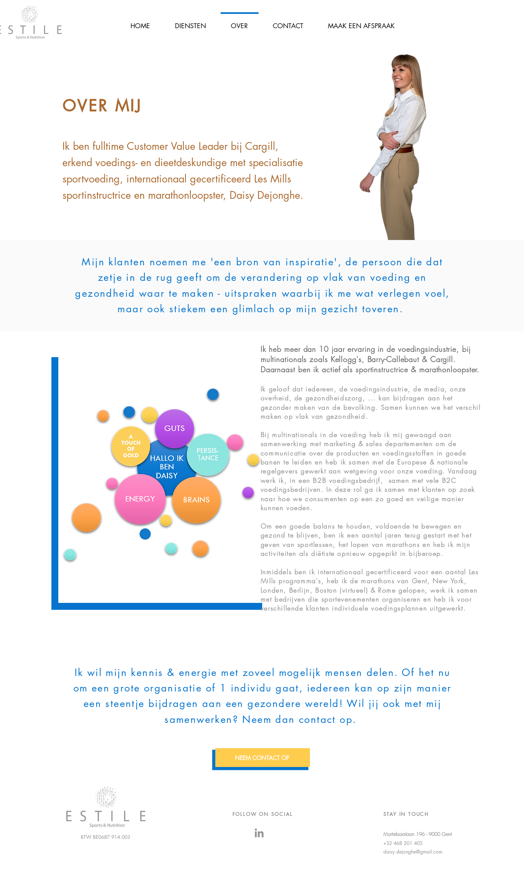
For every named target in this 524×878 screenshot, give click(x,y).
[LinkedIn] (259, 833)
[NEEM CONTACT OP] (262, 757)
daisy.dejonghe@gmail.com (412, 851)
